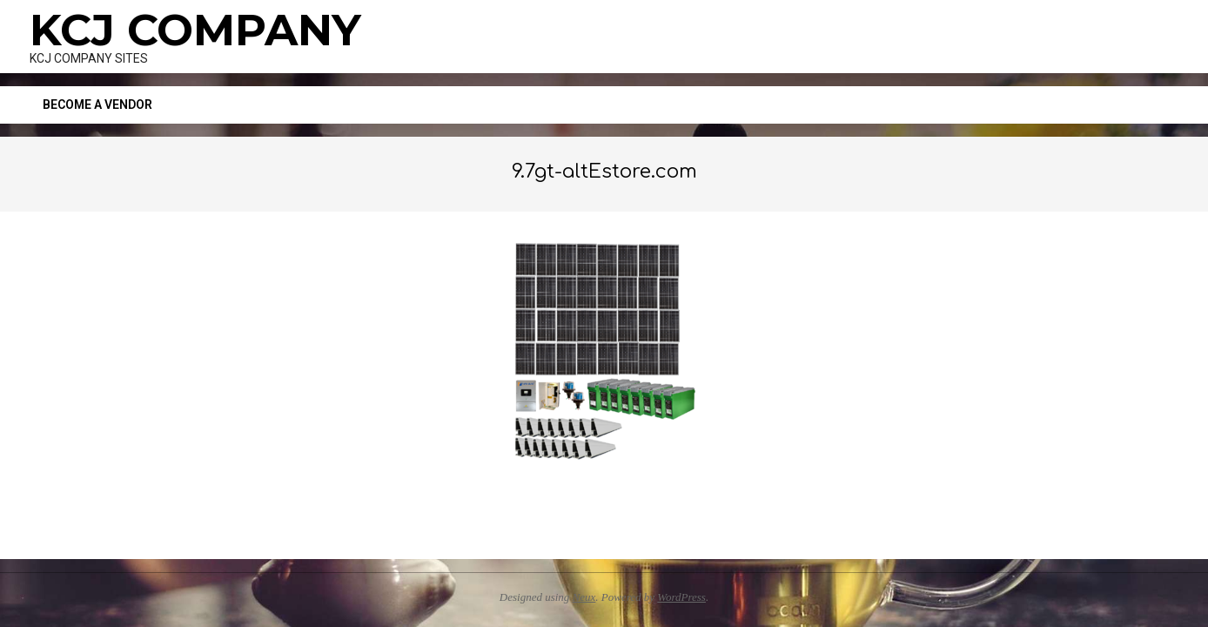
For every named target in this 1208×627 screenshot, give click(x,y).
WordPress (681, 596)
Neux (584, 596)
